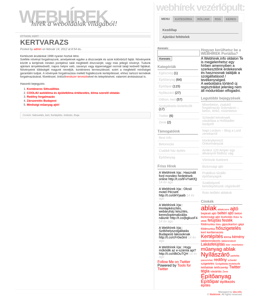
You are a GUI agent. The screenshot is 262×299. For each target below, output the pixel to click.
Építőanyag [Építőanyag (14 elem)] (216, 276)
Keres (231, 19)
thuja (76, 115)
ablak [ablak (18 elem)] (209, 208)
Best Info (165, 137)
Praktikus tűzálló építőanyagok (214, 174)
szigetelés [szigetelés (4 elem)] (207, 263)
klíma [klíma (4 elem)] (227, 237)
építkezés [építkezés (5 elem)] (227, 282)
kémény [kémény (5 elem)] (238, 237)
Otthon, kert (29, 36)
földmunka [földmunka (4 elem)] (208, 224)
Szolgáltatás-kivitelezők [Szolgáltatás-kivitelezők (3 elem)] (227, 263)
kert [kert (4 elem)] (203, 232)
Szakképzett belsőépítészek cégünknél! (221, 184)
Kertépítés (56, 115)
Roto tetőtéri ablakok (217, 192)
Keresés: (163, 48)
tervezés (83, 76)
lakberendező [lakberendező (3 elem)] (229, 241)
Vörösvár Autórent (215, 160)
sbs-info (237, 292)
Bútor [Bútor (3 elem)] (236, 217)
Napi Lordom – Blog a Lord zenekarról (221, 132)
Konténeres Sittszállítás (43, 89)
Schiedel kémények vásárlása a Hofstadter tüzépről (218, 121)
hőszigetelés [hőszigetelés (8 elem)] (228, 228)
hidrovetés (38, 115)
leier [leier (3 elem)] (228, 244)
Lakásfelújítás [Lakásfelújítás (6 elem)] (213, 244)
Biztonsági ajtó (212, 166)
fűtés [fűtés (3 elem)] (218, 224)
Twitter (163, 116)
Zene (162, 122)
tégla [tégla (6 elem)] (205, 271)
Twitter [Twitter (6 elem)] (235, 267)
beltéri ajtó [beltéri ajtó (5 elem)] (225, 213)
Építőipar (165, 86)
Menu (165, 19)
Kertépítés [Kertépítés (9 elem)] (212, 236)
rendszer (71, 76)
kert (47, 115)
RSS (218, 19)
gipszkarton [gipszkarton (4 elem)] (229, 224)
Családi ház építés (172, 150)
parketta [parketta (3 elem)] (235, 255)
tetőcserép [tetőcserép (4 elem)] (221, 267)
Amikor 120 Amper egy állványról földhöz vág (218, 151)
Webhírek (63, 17)
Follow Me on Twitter (174, 262)
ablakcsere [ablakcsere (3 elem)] (223, 209)
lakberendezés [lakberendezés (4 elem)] (210, 240)
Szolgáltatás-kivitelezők (175, 106)
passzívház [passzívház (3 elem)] (207, 260)
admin (37, 49)
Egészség (166, 73)
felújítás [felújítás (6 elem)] (214, 220)
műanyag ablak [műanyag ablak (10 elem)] (218, 249)
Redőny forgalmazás (41, 96)
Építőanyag (167, 79)
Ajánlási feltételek (176, 37)
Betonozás (166, 144)
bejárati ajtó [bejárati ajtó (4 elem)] (208, 213)
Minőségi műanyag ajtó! (43, 104)
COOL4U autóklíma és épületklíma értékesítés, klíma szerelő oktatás (73, 93)
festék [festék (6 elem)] (227, 220)
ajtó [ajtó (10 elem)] (234, 208)
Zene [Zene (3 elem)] (225, 271)
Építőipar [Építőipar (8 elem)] (210, 281)
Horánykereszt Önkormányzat (212, 142)
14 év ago (166, 182)
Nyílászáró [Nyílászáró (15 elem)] (215, 254)
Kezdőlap (169, 30)
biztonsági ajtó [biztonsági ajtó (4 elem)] (210, 217)
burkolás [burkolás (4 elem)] (226, 217)
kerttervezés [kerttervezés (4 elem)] (215, 232)
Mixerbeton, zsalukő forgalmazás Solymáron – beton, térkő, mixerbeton (220, 108)
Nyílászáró (166, 93)
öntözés (68, 115)
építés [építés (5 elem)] (205, 285)
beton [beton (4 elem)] (238, 213)
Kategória (183, 19)
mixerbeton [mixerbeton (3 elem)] (237, 244)
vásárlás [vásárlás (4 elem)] (216, 271)
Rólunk (203, 19)
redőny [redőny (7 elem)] (220, 259)
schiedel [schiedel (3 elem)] (232, 260)
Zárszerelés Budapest (41, 100)
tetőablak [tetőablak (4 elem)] (207, 267)
